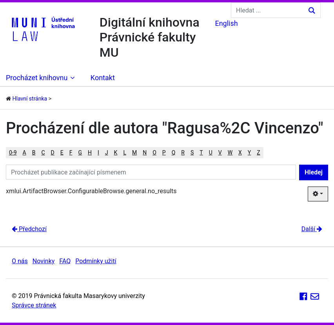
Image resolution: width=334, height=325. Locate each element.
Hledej (314, 172)
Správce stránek (34, 305)
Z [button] (258, 152)
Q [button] (174, 152)
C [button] (43, 152)
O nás (20, 261)
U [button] (210, 152)
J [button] (106, 152)
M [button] (134, 152)
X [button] (240, 152)
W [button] (230, 152)
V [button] (220, 152)
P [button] (164, 152)
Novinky (44, 261)
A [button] (24, 152)
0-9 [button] (13, 152)
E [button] (62, 152)
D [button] (52, 152)
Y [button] (249, 152)
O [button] (154, 152)
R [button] (183, 152)
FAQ (65, 261)
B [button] (34, 152)
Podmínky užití (95, 261)
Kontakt (103, 78)
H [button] (90, 152)
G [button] (80, 152)
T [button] (201, 152)
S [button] (192, 152)
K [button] (116, 152)
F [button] (71, 152)
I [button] (98, 152)
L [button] (124, 152)
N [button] (145, 152)
